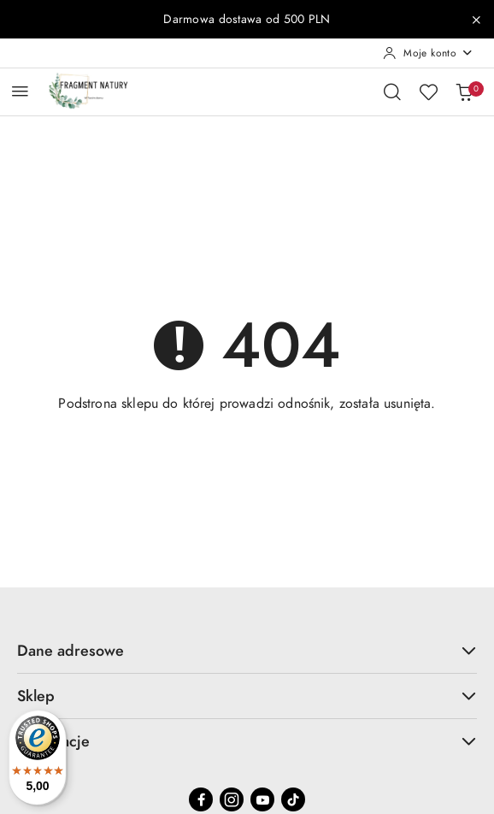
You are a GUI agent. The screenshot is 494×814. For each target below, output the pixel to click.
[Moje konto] (428, 53)
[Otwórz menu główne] (20, 91)
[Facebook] (201, 799)
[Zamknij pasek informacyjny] (476, 19)
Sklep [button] (247, 695)
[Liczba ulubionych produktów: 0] (428, 91)
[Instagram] (232, 799)
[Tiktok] (293, 799)
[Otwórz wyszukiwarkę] (392, 91)
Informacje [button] (247, 741)
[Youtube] (262, 799)
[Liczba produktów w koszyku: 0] (464, 91)
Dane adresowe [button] (247, 650)
